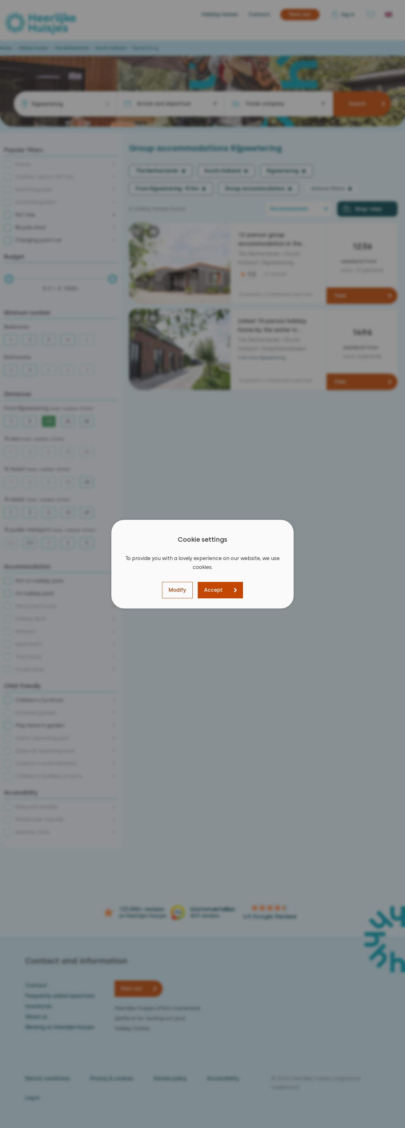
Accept (213, 590)
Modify (177, 590)
